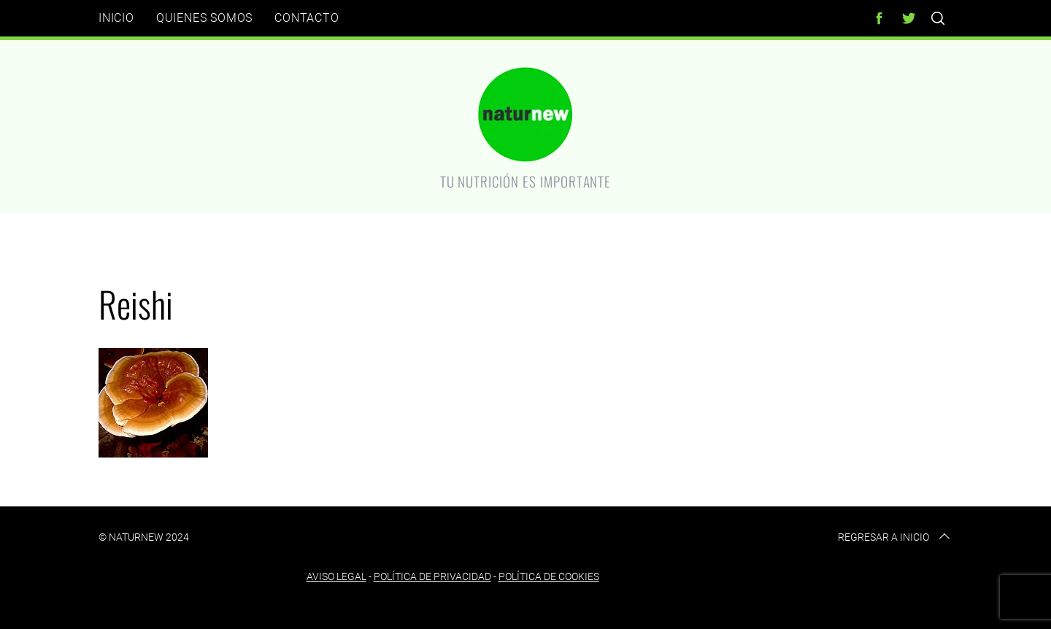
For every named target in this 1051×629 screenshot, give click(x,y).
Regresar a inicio (895, 537)
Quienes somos (204, 18)
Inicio (116, 18)
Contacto (306, 18)
